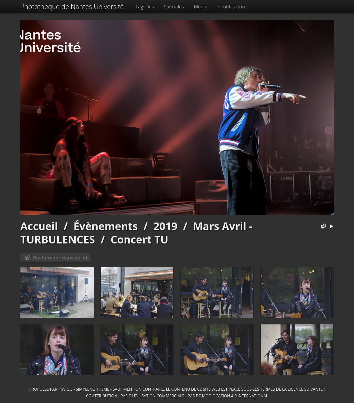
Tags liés (144, 6)
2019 (165, 226)
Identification (230, 6)
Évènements (105, 226)
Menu (200, 6)
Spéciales (174, 6)
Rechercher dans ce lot (60, 257)
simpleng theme (92, 389)
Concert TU (139, 239)
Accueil (39, 226)
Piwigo (65, 389)
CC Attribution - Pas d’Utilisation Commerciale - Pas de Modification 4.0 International (177, 395)
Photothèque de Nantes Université (72, 6)
